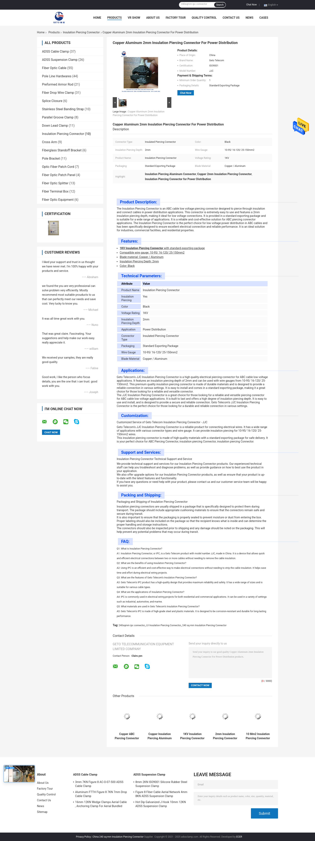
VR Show (134, 17)
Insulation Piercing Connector (81, 32)
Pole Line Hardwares (56, 76)
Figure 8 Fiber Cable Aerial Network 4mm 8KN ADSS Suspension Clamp (161, 794)
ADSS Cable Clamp (55, 51)
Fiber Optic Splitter (55, 183)
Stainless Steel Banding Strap (63, 109)
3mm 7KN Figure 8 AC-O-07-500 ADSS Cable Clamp (99, 784)
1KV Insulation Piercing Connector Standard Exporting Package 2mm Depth (192, 736)
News (249, 17)
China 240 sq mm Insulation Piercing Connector (118, 836)
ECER (239, 836)
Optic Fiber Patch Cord (58, 167)
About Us (153, 17)
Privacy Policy (83, 836)
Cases (263, 17)
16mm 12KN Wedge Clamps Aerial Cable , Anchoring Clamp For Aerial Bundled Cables (101, 804)
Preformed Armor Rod (57, 84)
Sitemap (42, 811)
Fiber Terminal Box (55, 191)
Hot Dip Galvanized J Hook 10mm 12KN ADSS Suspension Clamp (160, 804)
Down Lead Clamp (55, 125)
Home (97, 17)
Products (114, 17)
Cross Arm (49, 142)
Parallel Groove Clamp (58, 117)
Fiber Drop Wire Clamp (58, 93)
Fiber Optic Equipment (58, 200)
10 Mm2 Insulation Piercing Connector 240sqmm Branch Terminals (258, 736)
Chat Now (251, 4)
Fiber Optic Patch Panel (58, 175)
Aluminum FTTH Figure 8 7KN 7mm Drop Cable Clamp (101, 794)
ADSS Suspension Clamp (60, 60)
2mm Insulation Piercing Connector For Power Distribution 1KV (225, 736)
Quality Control (204, 17)
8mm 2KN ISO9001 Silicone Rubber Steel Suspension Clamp (161, 784)
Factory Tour (176, 17)
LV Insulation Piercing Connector (163, 625)
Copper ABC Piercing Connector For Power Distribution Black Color (127, 736)
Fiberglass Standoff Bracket (62, 150)
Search (220, 4)
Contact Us (231, 17)
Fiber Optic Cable (54, 68)
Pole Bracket (51, 158)
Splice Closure (52, 101)
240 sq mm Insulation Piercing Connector (204, 625)
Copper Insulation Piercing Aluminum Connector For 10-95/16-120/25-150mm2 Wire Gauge (159, 736)
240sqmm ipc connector (132, 625)
